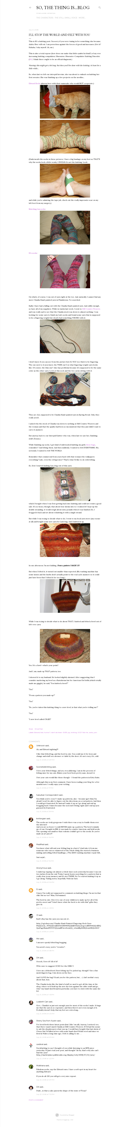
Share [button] (31, 729)
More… (82, 18)
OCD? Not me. (83, 732)
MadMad (40, 844)
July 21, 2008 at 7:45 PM (45, 995)
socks (91, 732)
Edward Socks (34, 83)
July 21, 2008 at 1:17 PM (44, 788)
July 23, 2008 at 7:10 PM (45, 1094)
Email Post (39, 729)
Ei (37, 889)
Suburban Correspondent (47, 795)
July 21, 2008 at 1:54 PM (45, 837)
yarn (95, 732)
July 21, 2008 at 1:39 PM (45, 811)
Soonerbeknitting (44, 767)
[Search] (99, 7)
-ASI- (72, 1120)
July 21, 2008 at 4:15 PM (45, 908)
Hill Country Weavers (91, 309)
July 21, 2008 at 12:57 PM (45, 760)
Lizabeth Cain (42, 1002)
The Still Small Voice (66, 18)
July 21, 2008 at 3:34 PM (45, 882)
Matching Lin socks (37, 209)
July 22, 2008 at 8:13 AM (45, 1037)
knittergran (41, 818)
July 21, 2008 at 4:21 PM (45, 932)
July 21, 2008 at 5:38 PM (45, 951)
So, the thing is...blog (63, 7)
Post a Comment (36, 1100)
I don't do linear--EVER (59, 732)
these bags (90, 445)
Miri (37, 939)
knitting (74, 732)
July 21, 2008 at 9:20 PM (45, 1014)
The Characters (44, 18)
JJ (37, 915)
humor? (47, 732)
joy (69, 732)
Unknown (40, 745)
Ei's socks (33, 253)
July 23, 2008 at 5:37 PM (45, 1080)
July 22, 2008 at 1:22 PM (45, 1058)
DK (30, 59)
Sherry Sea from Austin (46, 1021)
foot (41, 732)
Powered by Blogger (65, 1115)
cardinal (39, 1044)
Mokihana (40, 1065)
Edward (37, 732)
